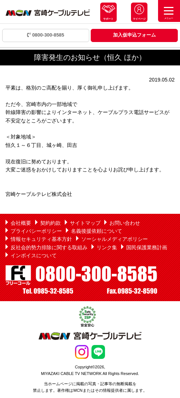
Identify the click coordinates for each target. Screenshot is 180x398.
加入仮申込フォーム (134, 35)
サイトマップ (85, 223)
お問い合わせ (124, 223)
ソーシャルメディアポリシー (114, 239)
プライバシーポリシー (36, 231)
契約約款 (50, 223)
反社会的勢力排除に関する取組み (49, 247)
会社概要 (21, 223)
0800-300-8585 (45, 35)
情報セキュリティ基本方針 (41, 239)
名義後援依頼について (96, 231)
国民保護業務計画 (146, 247)
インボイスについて (34, 255)
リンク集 (107, 247)
